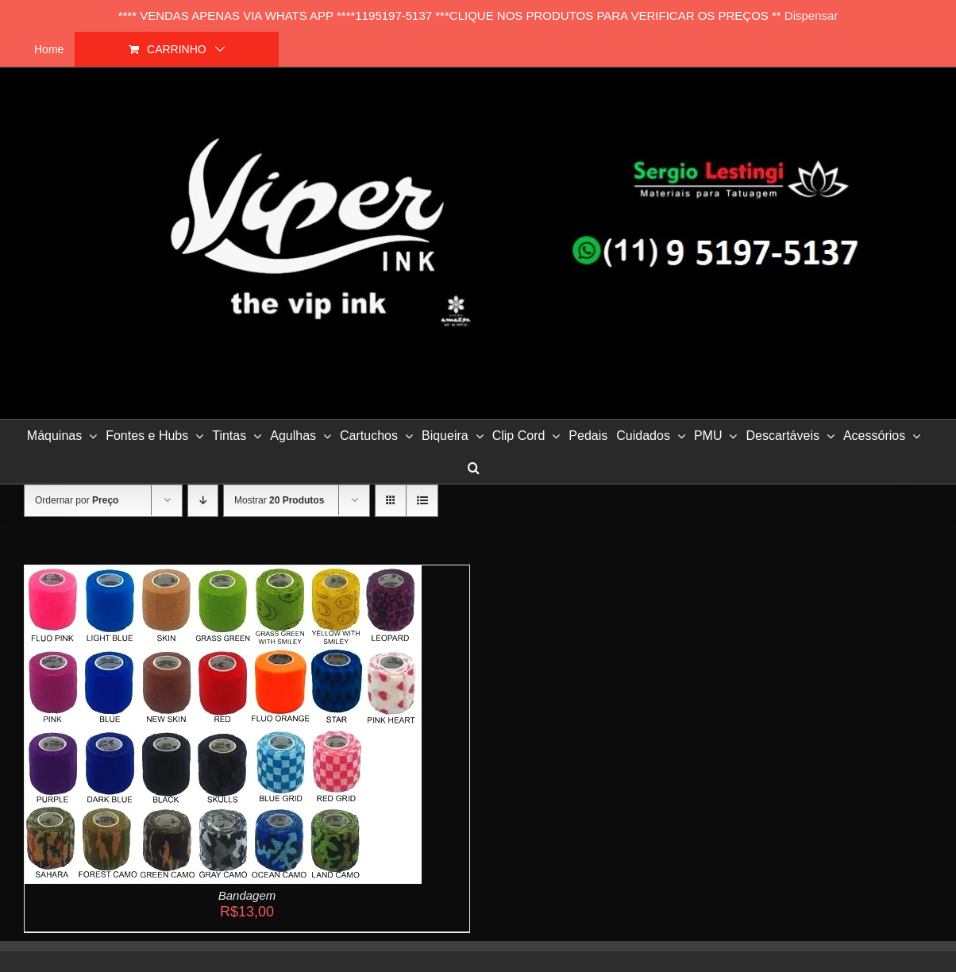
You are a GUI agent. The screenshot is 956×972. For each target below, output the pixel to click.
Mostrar (279, 500)
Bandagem (247, 895)
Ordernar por (76, 500)
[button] (474, 468)
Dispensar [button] (811, 15)
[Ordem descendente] (202, 500)
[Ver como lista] (422, 500)
